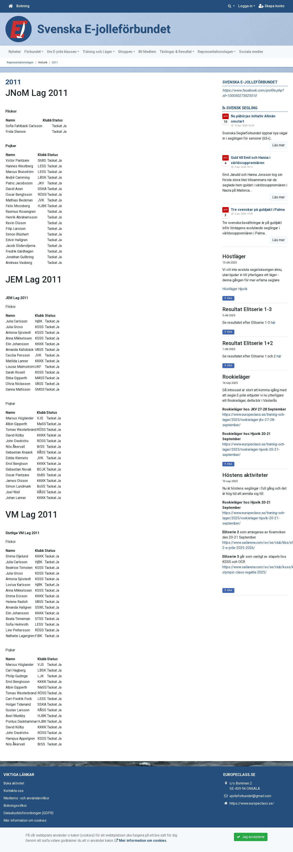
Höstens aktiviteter (245, 475)
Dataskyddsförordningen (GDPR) (28, 813)
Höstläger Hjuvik (234, 289)
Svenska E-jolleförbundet (103, 29)
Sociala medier (251, 52)
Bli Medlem (147, 52)
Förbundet (32, 52)
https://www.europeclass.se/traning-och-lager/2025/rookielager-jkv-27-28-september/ (253, 419)
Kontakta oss (13, 791)
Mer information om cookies (24, 820)
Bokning (22, 6)
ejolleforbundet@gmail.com (250, 796)
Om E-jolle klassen (62, 52)
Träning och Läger (97, 52)
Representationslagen (215, 52)
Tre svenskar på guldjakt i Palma (258, 210)
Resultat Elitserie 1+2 (247, 343)
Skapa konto (271, 6)
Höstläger (234, 256)
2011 (55, 62)
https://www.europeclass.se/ (252, 803)
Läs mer (278, 145)
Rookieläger (236, 377)
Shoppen (125, 52)
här (273, 322)
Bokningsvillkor (15, 806)
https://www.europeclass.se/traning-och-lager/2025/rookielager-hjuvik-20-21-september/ (253, 449)
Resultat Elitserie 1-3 (247, 309)
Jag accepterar (251, 837)
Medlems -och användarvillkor (26, 798)
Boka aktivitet (13, 783)
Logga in (245, 6)
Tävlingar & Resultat (176, 52)
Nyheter (15, 52)
